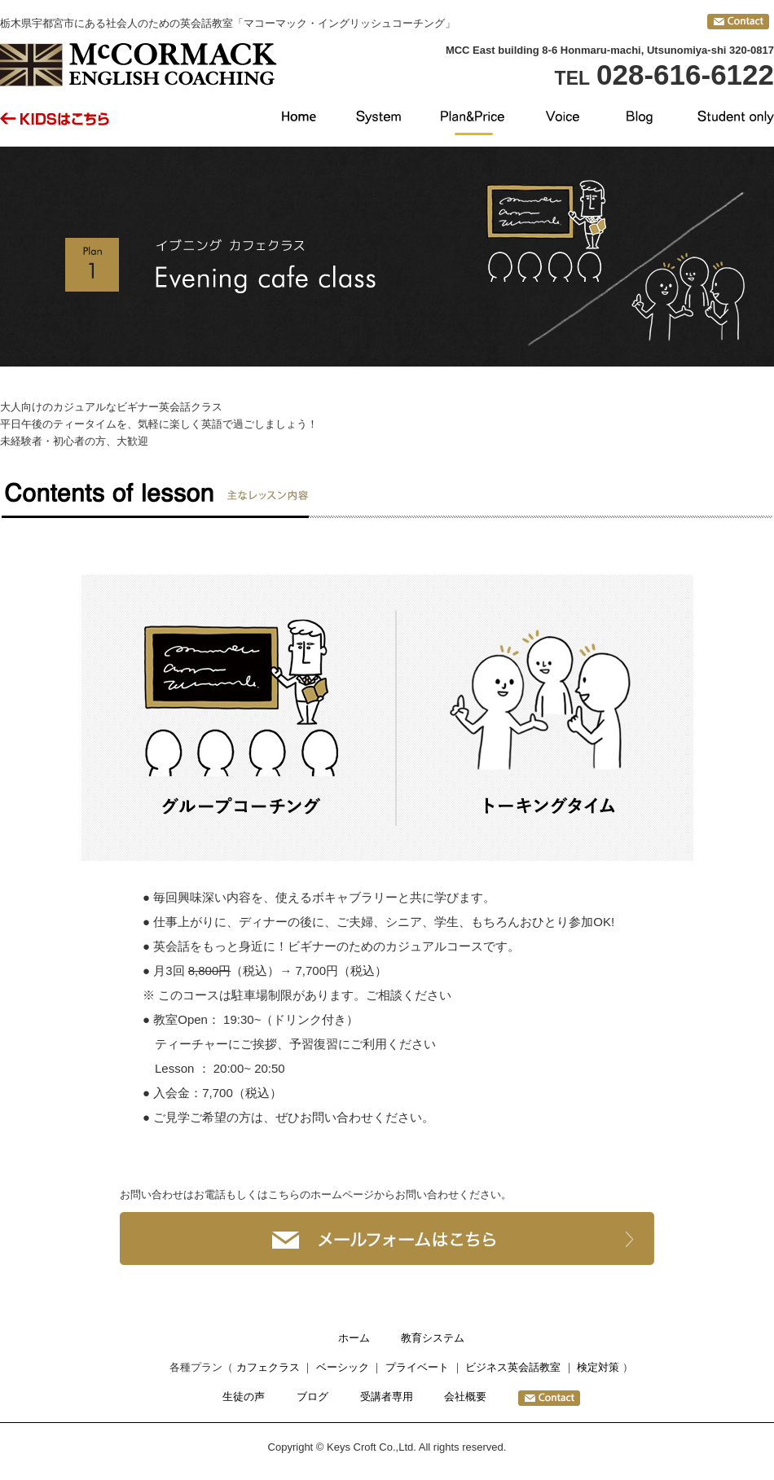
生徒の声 (243, 1396)
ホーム (354, 1338)
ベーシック (342, 1367)
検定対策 (598, 1367)
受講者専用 (386, 1396)
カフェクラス (268, 1367)
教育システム (432, 1338)
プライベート (417, 1367)
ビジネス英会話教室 (513, 1367)
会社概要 (465, 1396)
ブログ (312, 1396)
